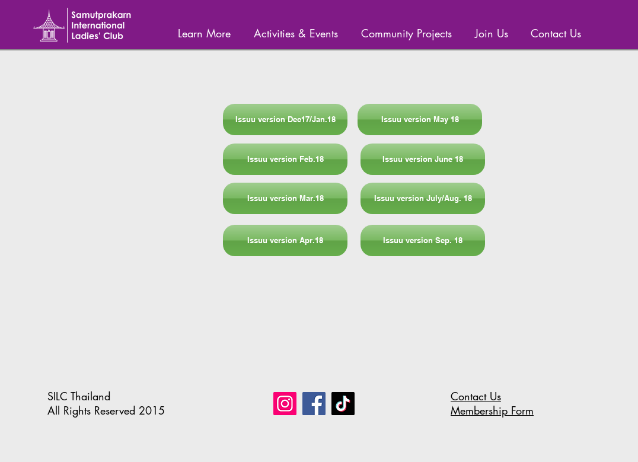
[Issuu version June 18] (423, 159)
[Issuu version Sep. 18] (423, 240)
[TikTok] (343, 403)
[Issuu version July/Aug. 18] (423, 198)
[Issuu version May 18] (420, 119)
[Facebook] (314, 403)
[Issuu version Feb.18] (285, 159)
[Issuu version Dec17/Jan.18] (285, 119)
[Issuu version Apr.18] (285, 240)
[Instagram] (284, 403)
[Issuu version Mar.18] (285, 198)
